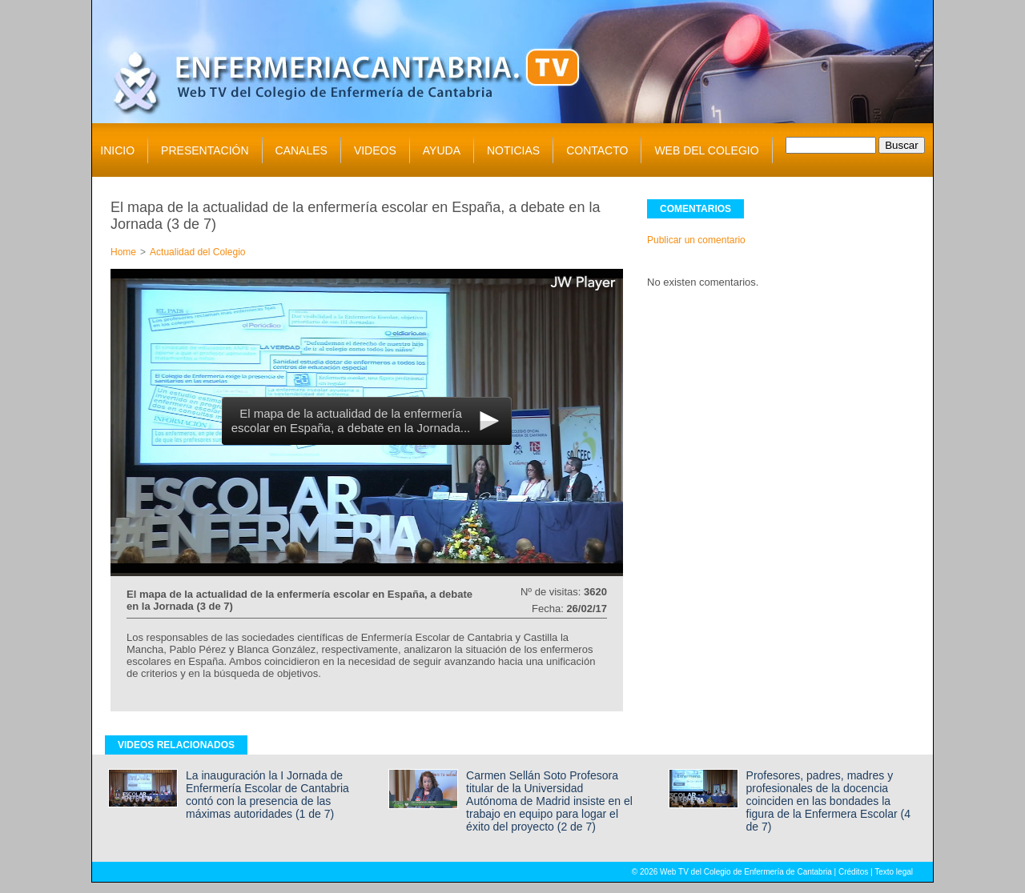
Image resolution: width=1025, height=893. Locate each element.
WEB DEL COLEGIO (706, 150)
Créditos (853, 871)
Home (123, 252)
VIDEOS (375, 150)
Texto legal (893, 871)
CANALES (301, 150)
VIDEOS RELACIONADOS (176, 745)
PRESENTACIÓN (204, 150)
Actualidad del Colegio (197, 252)
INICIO (117, 150)
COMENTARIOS (695, 208)
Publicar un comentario (696, 240)
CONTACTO (597, 150)
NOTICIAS (513, 150)
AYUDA (441, 150)
